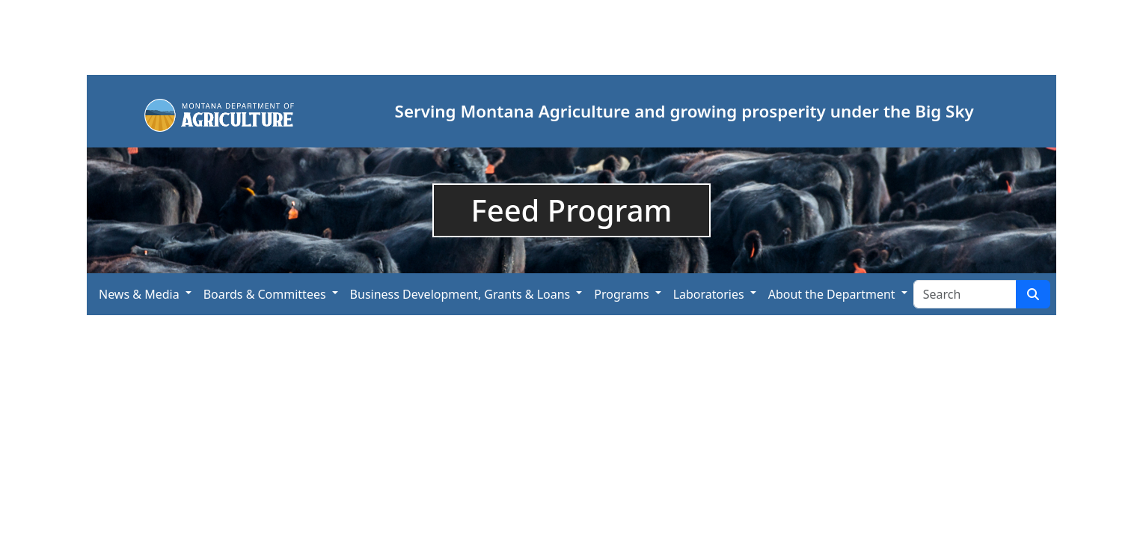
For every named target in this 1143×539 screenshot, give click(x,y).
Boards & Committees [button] (264, 294)
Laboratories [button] (708, 294)
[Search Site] (965, 294)
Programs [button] (621, 294)
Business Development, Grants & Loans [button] (460, 294)
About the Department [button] (831, 294)
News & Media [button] (139, 294)
